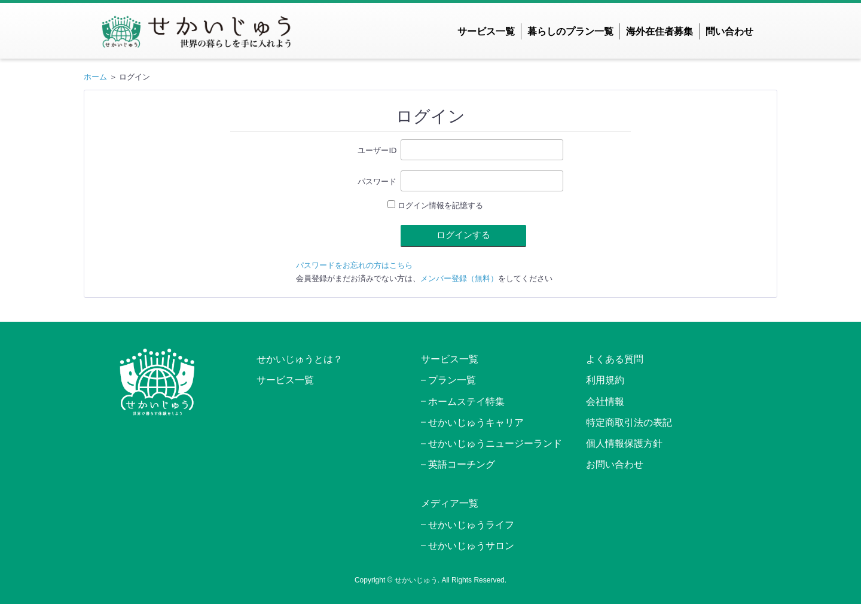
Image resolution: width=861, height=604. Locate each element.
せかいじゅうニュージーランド (495, 443)
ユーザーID (377, 150)
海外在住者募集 (659, 31)
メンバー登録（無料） (459, 278)
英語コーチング (461, 464)
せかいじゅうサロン (471, 546)
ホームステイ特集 (466, 401)
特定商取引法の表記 (629, 422)
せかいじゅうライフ (471, 525)
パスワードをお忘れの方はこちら (354, 265)
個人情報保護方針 (624, 443)
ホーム (95, 76)
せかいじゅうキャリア (476, 422)
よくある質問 (614, 359)
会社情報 (605, 401)
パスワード (377, 181)
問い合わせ (729, 31)
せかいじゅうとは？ (300, 359)
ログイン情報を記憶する (435, 205)
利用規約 (605, 380)
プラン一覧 (452, 380)
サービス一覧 (486, 31)
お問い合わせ (614, 464)
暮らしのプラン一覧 (570, 31)
